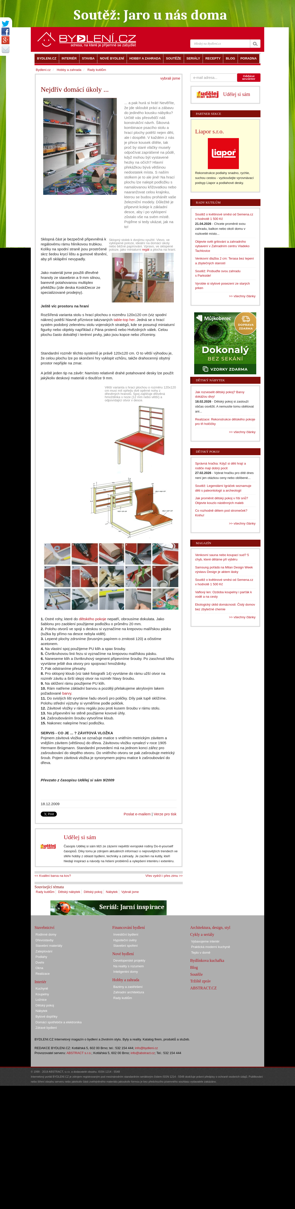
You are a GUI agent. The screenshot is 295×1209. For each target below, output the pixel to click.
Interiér (40, 982)
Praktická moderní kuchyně (210, 947)
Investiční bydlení (125, 934)
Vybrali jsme (130, 892)
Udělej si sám (80, 837)
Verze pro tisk (165, 814)
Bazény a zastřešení (128, 987)
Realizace (43, 973)
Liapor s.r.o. (209, 131)
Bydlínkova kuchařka (207, 960)
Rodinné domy (46, 934)
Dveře (40, 962)
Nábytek (112, 892)
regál (145, 249)
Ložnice (41, 1000)
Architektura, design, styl (210, 927)
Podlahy (41, 957)
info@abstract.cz (143, 1053)
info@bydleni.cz (146, 1048)
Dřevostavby (44, 940)
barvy (66, 693)
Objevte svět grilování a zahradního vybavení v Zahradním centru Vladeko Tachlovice (222, 246)
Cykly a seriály (202, 934)
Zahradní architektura (128, 992)
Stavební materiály (49, 945)
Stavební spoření (125, 945)
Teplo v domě (200, 952)
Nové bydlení (123, 954)
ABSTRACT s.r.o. (79, 1053)
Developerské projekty (129, 960)
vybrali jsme (170, 78)
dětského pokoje (92, 619)
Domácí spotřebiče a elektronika (59, 1022)
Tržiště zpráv (200, 981)
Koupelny (42, 994)
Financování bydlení (128, 927)
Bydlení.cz (43, 70)
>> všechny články (242, 296)
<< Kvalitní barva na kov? (53, 876)
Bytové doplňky (46, 1016)
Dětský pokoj (93, 892)
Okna (39, 968)
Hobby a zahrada (69, 70)
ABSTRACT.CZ (203, 988)
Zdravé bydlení (46, 1028)
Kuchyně (42, 988)
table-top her (124, 320)
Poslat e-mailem (137, 814)
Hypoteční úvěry (125, 940)
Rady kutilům (45, 892)
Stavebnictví (44, 927)
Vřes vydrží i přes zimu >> (164, 876)
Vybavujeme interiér (205, 941)
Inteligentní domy (125, 971)
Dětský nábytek (69, 892)
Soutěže (196, 974)
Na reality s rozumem (128, 966)
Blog (194, 967)
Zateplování (44, 951)
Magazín (203, 543)
